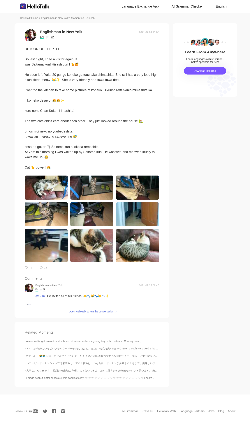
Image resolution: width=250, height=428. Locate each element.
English (221, 6)
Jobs (211, 411)
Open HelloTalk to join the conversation (91, 311)
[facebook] (54, 411)
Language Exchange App (140, 6)
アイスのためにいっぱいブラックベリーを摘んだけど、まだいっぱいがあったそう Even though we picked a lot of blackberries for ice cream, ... (108, 348)
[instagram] (63, 411)
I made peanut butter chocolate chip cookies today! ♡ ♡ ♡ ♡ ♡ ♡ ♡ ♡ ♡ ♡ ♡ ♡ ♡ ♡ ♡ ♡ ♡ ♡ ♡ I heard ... (90, 377)
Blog (221, 411)
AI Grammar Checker (187, 6)
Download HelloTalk (205, 70)
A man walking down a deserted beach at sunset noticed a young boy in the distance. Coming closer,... (84, 341)
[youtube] (33, 411)
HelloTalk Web (166, 411)
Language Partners (192, 411)
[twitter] (45, 411)
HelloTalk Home (29, 18)
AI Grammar (130, 411)
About (231, 411)
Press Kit (147, 411)
